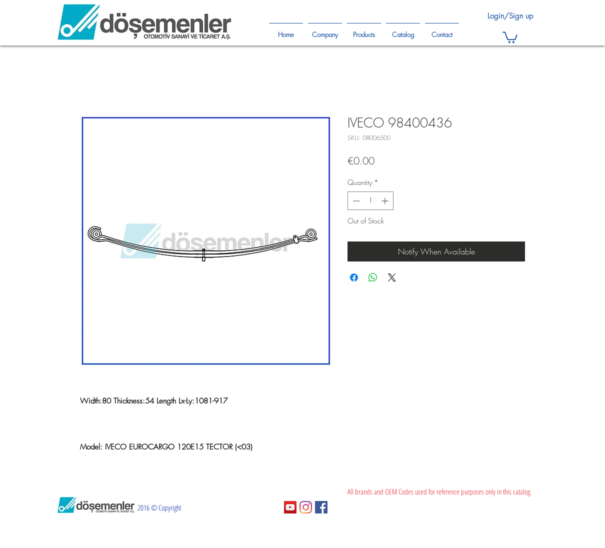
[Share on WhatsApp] (373, 278)
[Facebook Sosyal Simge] (321, 507)
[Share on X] (392, 278)
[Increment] (386, 201)
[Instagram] (306, 507)
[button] (510, 36)
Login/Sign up (510, 16)
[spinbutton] (371, 201)
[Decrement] (355, 201)
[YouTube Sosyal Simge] (290, 507)
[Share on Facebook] (354, 278)
